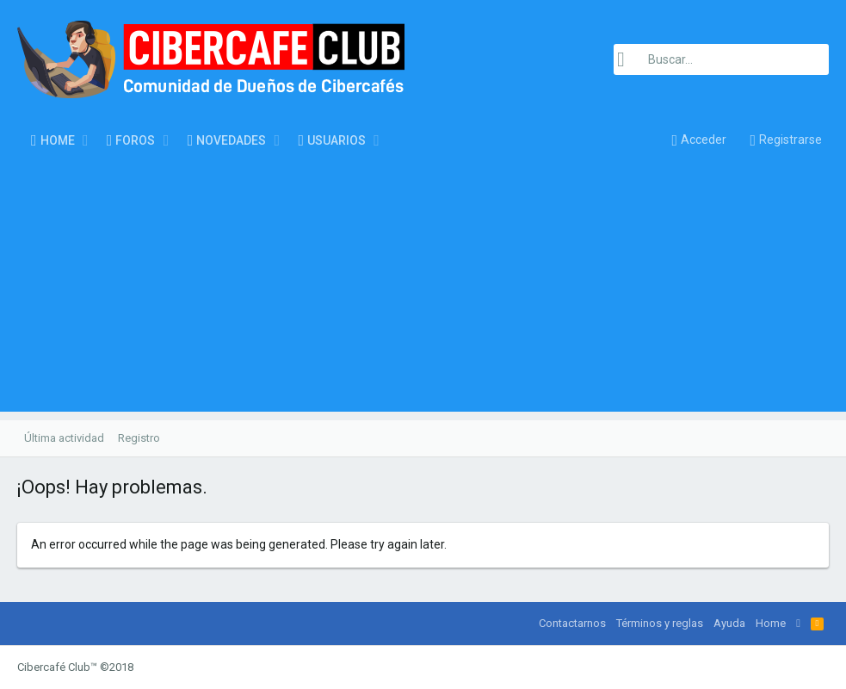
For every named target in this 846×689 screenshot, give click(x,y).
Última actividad (64, 437)
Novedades (231, 140)
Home (57, 140)
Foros (135, 140)
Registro (139, 437)
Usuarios (336, 140)
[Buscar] (721, 59)
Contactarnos (572, 623)
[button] (85, 140)
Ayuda (729, 623)
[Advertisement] (423, 291)
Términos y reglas (659, 623)
